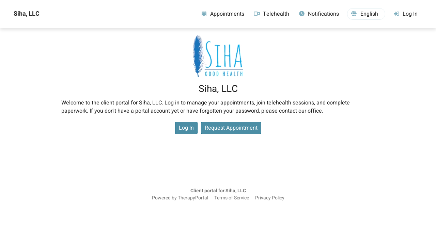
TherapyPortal (193, 198)
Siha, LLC (27, 14)
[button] (366, 14)
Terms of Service (231, 198)
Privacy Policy (269, 198)
